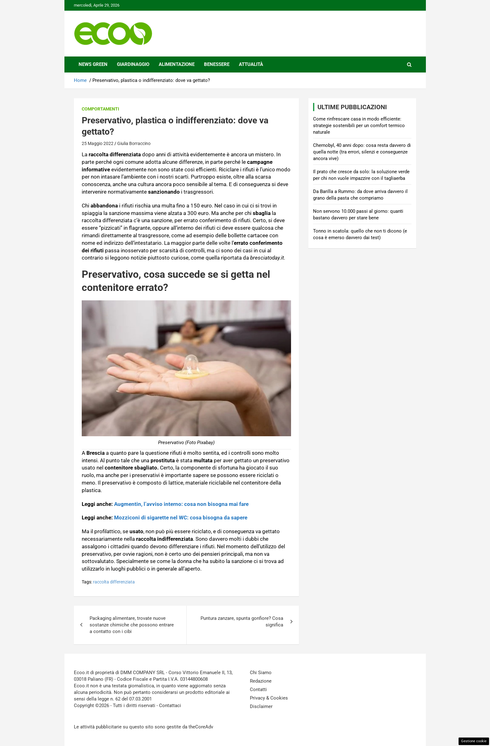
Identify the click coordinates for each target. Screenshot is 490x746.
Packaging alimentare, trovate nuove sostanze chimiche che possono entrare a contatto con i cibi (132, 624)
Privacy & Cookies (269, 698)
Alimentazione (177, 64)
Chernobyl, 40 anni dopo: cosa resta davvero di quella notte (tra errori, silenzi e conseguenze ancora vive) (362, 151)
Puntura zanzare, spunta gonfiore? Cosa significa (242, 621)
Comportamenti (100, 108)
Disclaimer (261, 706)
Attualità (251, 64)
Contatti (258, 689)
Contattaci (170, 705)
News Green (93, 64)
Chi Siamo (261, 672)
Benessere (216, 64)
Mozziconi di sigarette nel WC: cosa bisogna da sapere (180, 517)
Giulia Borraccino (134, 143)
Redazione (261, 681)
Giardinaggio (133, 64)
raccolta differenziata (114, 581)
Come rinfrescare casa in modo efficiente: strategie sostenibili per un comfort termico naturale (359, 125)
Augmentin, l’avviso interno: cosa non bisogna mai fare (181, 504)
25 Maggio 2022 (97, 143)
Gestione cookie (474, 741)
